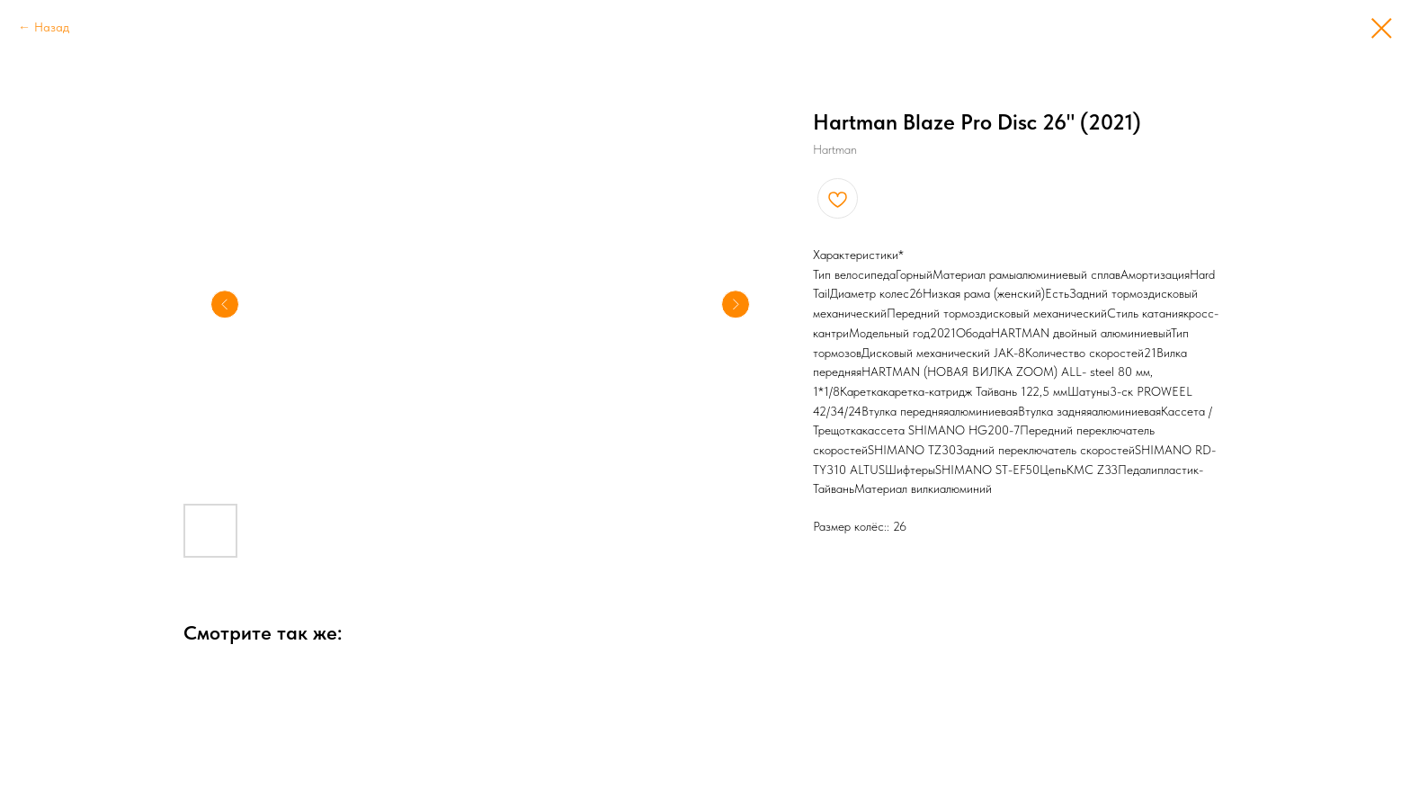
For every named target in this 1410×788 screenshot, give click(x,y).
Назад (51, 27)
